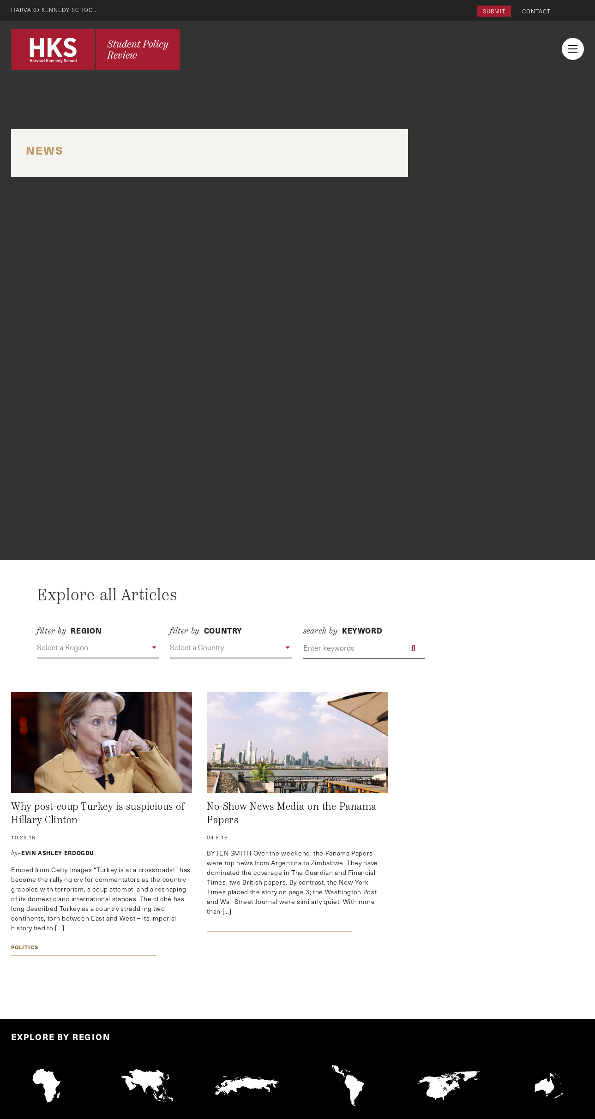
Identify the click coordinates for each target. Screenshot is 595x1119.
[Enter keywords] (364, 647)
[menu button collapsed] (573, 49)
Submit (494, 11)
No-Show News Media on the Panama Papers (292, 813)
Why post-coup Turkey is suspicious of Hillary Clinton (98, 813)
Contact (536, 11)
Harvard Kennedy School (54, 9)
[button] (98, 647)
